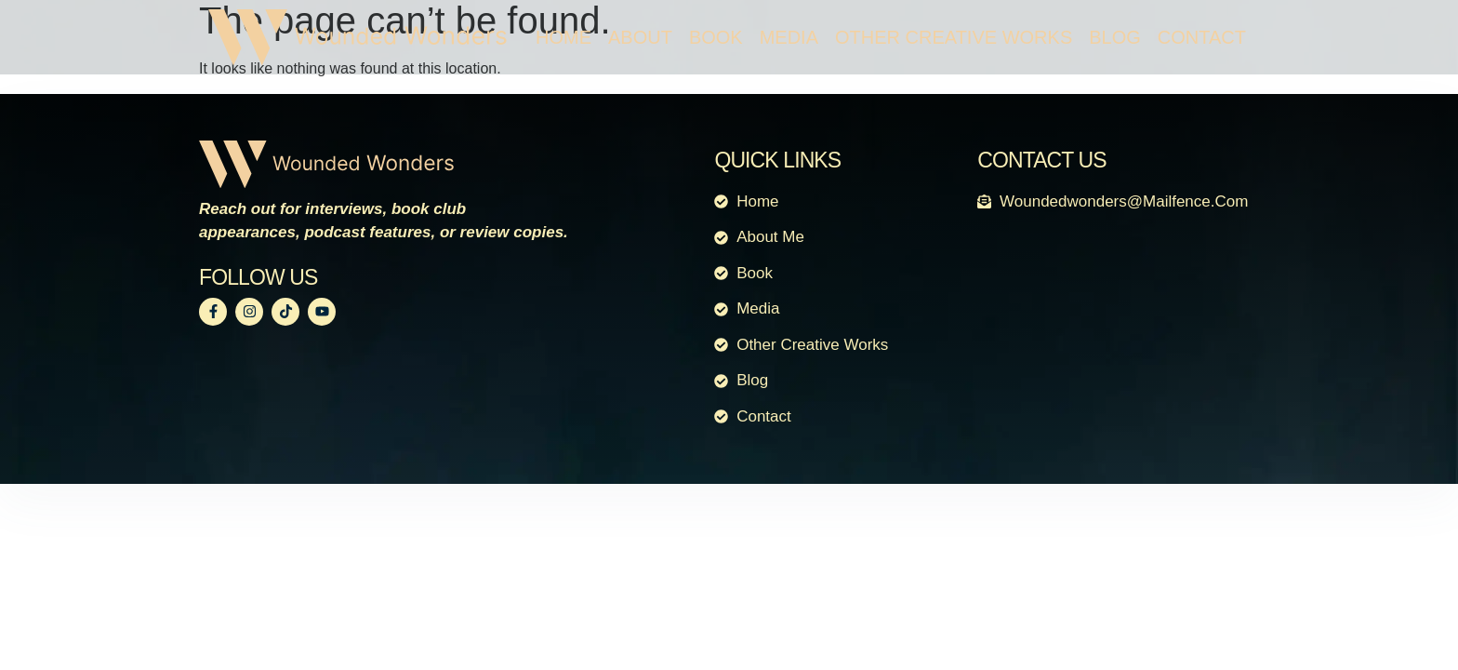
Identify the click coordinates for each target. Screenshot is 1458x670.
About (640, 37)
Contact (1202, 37)
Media (789, 37)
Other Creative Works (953, 37)
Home (563, 37)
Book (716, 37)
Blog (1115, 37)
